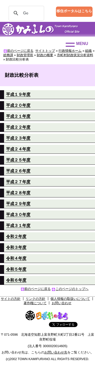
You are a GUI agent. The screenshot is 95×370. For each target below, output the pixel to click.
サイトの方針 (11, 299)
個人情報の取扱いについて (70, 299)
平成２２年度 (18, 127)
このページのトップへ (71, 289)
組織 (88, 51)
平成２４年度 (18, 149)
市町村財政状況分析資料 (75, 55)
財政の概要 (45, 55)
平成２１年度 (18, 116)
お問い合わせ (61, 303)
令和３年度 (16, 247)
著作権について (35, 303)
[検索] (25, 13)
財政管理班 (25, 55)
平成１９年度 (18, 94)
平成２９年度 (18, 204)
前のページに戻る (20, 51)
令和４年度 (16, 258)
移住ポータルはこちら (74, 11)
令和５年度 (16, 269)
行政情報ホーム (70, 51)
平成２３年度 (18, 138)
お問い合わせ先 (55, 352)
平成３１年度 (18, 225)
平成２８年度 (18, 193)
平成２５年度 (18, 160)
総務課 (8, 55)
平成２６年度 (18, 171)
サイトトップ (45, 51)
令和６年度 (16, 280)
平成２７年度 (18, 182)
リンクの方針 (35, 299)
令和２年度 (16, 236)
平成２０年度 (18, 105)
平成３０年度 (18, 214)
